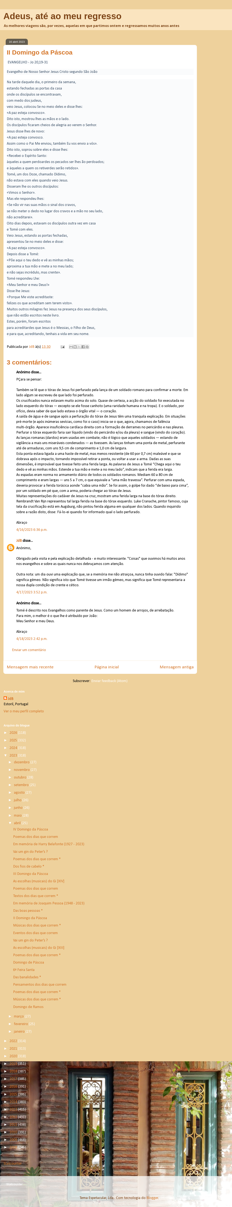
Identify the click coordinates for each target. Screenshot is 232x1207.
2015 (13, 1094)
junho (18, 808)
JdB (19, 541)
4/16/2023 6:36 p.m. (31, 530)
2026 (13, 733)
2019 (13, 1064)
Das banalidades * (27, 977)
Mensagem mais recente (30, 667)
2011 (13, 1125)
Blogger (152, 1198)
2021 (13, 1049)
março (19, 1017)
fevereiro (21, 1024)
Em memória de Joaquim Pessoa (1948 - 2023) (49, 903)
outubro (20, 778)
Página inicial (106, 667)
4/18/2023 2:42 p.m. (31, 639)
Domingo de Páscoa (28, 963)
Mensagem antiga (177, 667)
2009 (13, 1140)
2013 (13, 1110)
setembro (22, 785)
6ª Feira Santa (24, 970)
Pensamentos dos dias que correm (39, 985)
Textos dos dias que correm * (35, 896)
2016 (13, 1087)
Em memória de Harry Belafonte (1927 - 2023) (48, 844)
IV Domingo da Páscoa (30, 830)
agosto (20, 793)
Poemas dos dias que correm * (37, 859)
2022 (13, 1041)
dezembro (22, 762)
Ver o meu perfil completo (24, 711)
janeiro (20, 1032)
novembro (22, 770)
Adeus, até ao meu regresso (62, 16)
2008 (13, 1148)
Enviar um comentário (29, 650)
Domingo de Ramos (28, 1007)
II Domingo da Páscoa (30, 918)
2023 (13, 756)
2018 (13, 1071)
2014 (13, 1102)
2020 (13, 1056)
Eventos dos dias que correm (35, 933)
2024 (13, 748)
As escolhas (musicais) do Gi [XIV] (38, 881)
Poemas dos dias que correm (35, 837)
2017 (13, 1079)
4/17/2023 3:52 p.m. (31, 592)
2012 (13, 1117)
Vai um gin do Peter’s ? (30, 852)
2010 (13, 1132)
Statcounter (13, 1164)
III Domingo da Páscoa (30, 874)
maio (18, 816)
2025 (13, 740)
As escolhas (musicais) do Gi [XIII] (38, 948)
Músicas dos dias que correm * (37, 926)
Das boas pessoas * (28, 911)
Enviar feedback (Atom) (109, 681)
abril (18, 823)
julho (18, 800)
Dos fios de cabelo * (28, 867)
